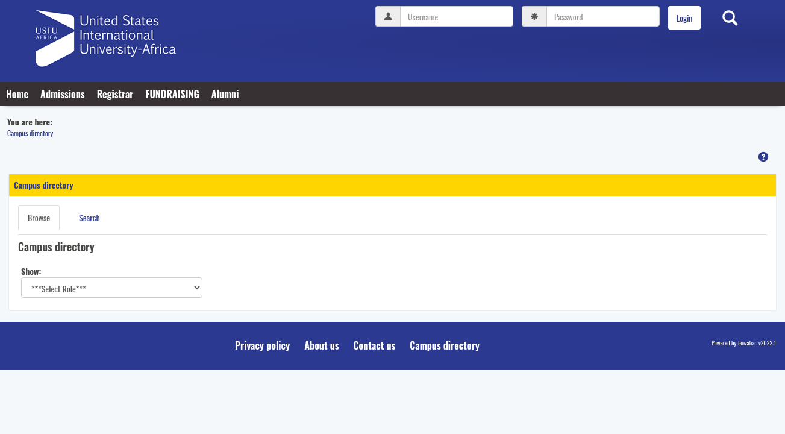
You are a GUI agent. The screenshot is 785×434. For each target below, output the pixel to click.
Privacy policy (262, 345)
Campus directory (30, 133)
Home (17, 94)
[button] (763, 157)
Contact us (374, 345)
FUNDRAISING (172, 94)
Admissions (62, 94)
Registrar (115, 94)
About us (321, 345)
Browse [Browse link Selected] (39, 217)
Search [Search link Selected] (89, 217)
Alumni (225, 94)
